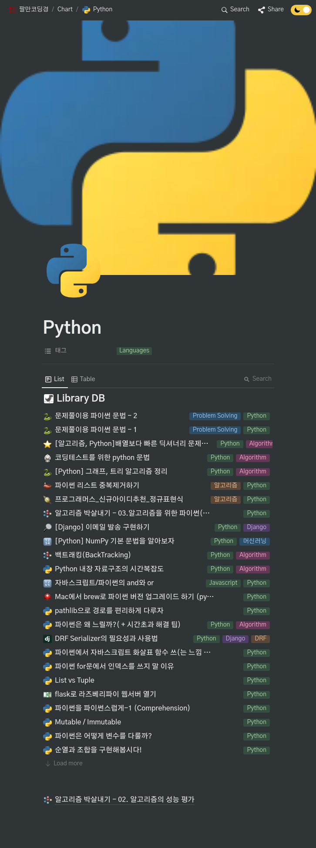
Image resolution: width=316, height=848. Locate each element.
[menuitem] (55, 379)
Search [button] (258, 379)
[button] (28, 10)
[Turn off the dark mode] (301, 13)
